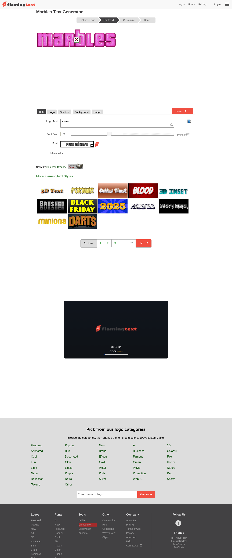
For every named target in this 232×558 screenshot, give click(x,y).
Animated (37, 451)
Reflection (37, 478)
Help (104, 524)
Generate (146, 494)
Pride (102, 473)
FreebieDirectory (179, 541)
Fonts (191, 4)
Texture (35, 484)
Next (181, 111)
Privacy (130, 533)
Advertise (131, 537)
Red (169, 473)
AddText (83, 520)
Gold (102, 462)
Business (138, 451)
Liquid (68, 467)
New (102, 445)
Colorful (172, 451)
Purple (69, 473)
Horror (171, 462)
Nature (171, 467)
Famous (138, 456)
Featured (36, 445)
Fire (169, 456)
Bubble (59, 554)
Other (68, 484)
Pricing (202, 4)
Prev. (89, 243)
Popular (70, 445)
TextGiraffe (179, 547)
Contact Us (134, 545)
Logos (181, 4)
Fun (33, 462)
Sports (171, 478)
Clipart (105, 537)
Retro (68, 478)
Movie (136, 467)
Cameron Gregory (56, 167)
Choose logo (88, 20)
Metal (102, 467)
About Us (131, 520)
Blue (68, 451)
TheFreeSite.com (179, 538)
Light (34, 467)
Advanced (55, 153)
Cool (34, 456)
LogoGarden (179, 544)
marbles (117, 123)
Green (137, 462)
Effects (103, 456)
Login (217, 4)
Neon (34, 473)
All (134, 445)
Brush (58, 549)
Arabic (58, 545)
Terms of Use (133, 528)
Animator (83, 533)
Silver (102, 478)
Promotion (139, 473)
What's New (108, 533)
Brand (103, 451)
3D (169, 445)
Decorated (71, 456)
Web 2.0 (138, 478)
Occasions (108, 528)
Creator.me (85, 524)
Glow (68, 462)
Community (108, 520)
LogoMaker (85, 528)
